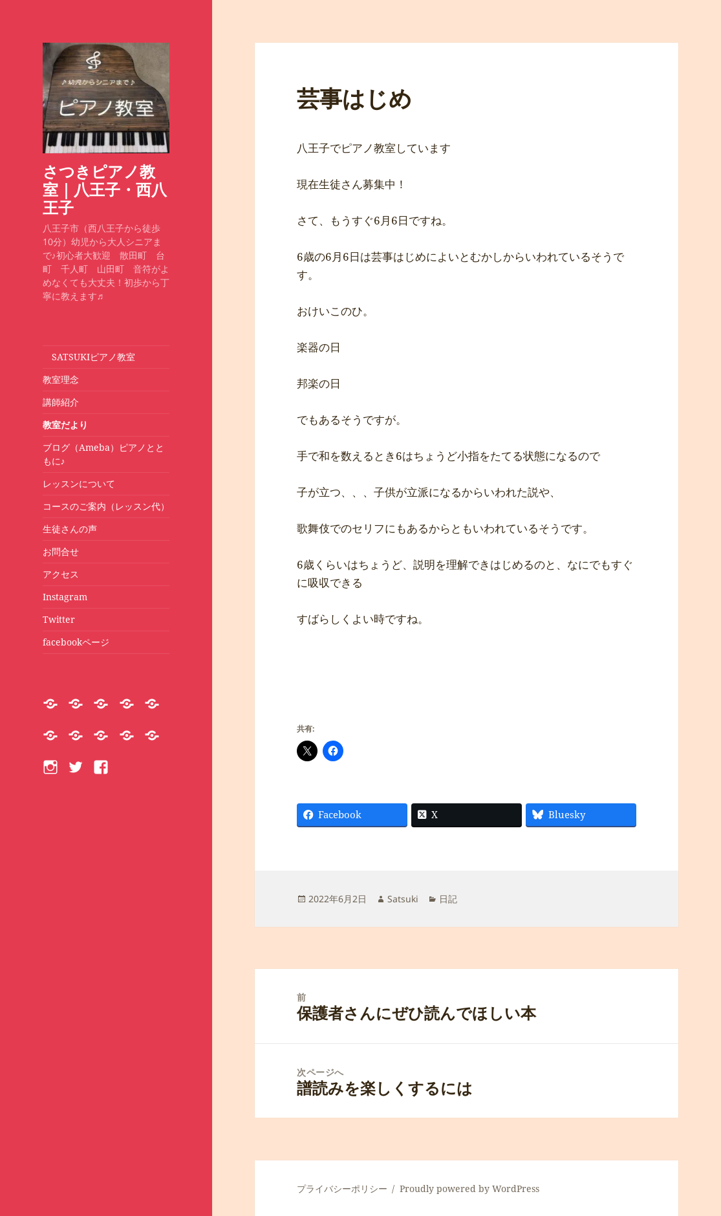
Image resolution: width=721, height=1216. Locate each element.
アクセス (61, 574)
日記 (448, 899)
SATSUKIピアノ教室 (89, 357)
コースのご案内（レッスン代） (106, 506)
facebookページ (76, 642)
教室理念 (61, 379)
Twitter (59, 619)
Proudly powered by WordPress (469, 1188)
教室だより (65, 424)
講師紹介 (61, 402)
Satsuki (402, 899)
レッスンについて (83, 483)
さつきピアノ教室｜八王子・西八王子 (105, 189)
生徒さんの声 (70, 529)
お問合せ (61, 551)
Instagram (65, 597)
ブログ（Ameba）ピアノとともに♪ (103, 454)
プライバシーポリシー (342, 1188)
